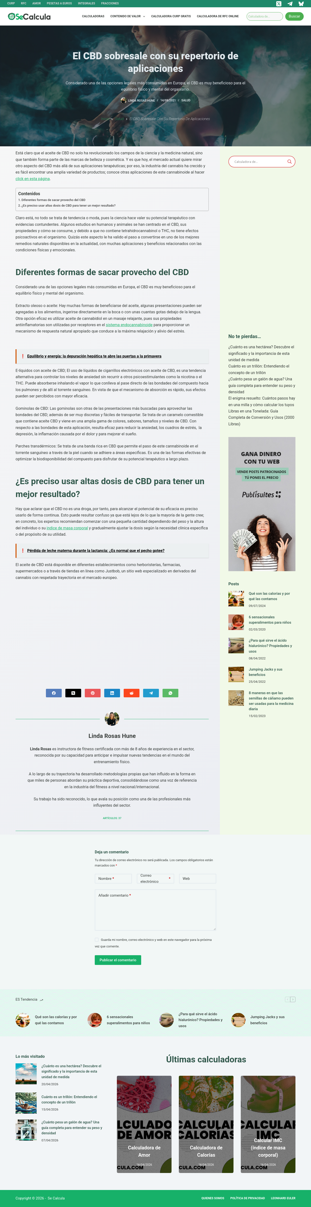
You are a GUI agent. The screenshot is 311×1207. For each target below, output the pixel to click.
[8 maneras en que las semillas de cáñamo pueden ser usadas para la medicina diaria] (236, 698)
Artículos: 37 (112, 818)
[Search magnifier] (289, 161)
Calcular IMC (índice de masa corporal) (268, 1147)
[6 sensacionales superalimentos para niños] (236, 622)
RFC (23, 3)
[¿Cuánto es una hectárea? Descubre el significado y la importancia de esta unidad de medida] (26, 1074)
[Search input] (259, 161)
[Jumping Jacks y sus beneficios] (236, 674)
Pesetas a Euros (59, 3)
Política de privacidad (247, 1198)
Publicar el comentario (118, 960)
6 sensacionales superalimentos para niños (128, 1020)
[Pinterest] (93, 693)
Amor (36, 3)
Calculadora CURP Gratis (171, 16)
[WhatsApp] (170, 693)
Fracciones (110, 3)
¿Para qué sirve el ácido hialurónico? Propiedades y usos (270, 645)
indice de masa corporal (67, 528)
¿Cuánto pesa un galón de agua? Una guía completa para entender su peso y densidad (261, 385)
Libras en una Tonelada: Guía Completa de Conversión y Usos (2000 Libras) (261, 417)
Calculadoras (93, 16)
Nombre (106, 879)
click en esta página (33, 178)
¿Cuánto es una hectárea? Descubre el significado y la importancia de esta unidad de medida (261, 353)
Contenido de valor (128, 16)
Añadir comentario (114, 895)
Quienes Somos (212, 1198)
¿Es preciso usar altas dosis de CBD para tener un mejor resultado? (69, 205)
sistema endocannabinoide (129, 325)
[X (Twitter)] (278, 3)
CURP (11, 3)
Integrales (86, 3)
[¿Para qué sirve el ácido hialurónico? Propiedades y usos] (236, 645)
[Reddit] (131, 693)
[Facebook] (54, 693)
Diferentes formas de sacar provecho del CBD (54, 200)
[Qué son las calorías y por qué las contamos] (236, 598)
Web (186, 878)
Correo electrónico (155, 878)
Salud (185, 100)
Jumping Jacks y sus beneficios (268, 1020)
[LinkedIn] (112, 693)
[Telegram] (290, 3)
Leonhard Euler (283, 1198)
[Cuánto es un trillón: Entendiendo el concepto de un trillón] (26, 1102)
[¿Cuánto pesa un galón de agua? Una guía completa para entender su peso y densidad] (26, 1129)
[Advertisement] (112, 630)
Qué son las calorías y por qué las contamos (56, 1020)
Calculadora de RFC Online (218, 16)
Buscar (294, 16)
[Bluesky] (301, 3)
